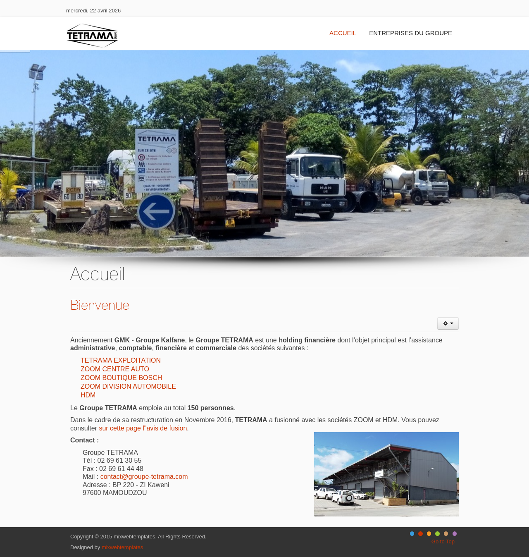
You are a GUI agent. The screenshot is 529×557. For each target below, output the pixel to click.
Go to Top (443, 541)
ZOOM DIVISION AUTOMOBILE (128, 386)
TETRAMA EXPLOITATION (121, 360)
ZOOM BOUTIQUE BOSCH (121, 377)
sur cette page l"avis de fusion (143, 428)
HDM (88, 395)
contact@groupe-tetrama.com (144, 476)
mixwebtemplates (122, 547)
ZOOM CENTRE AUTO (115, 369)
